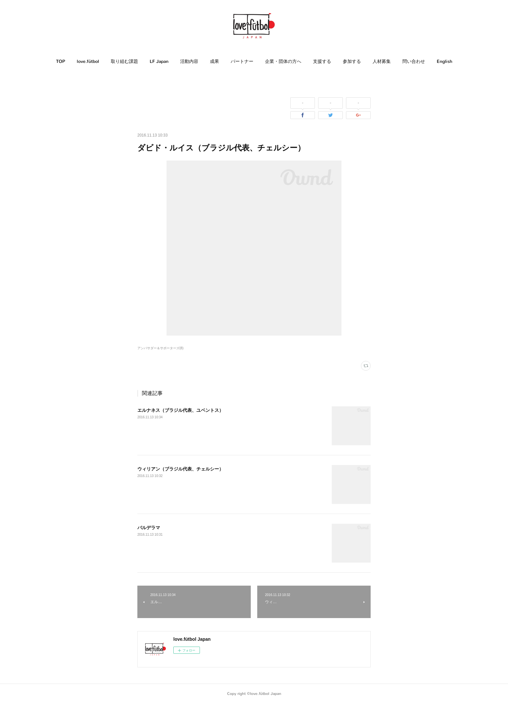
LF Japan (159, 61)
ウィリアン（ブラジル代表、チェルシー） (180, 468)
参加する (352, 61)
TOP (60, 61)
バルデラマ (148, 527)
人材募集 (382, 61)
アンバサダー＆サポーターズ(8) (160, 348)
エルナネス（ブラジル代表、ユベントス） (180, 410)
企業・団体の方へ (283, 61)
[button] (60, 61)
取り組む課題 (124, 61)
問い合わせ (413, 61)
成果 (214, 61)
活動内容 (189, 61)
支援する (322, 61)
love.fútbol (88, 61)
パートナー (242, 61)
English (444, 61)
